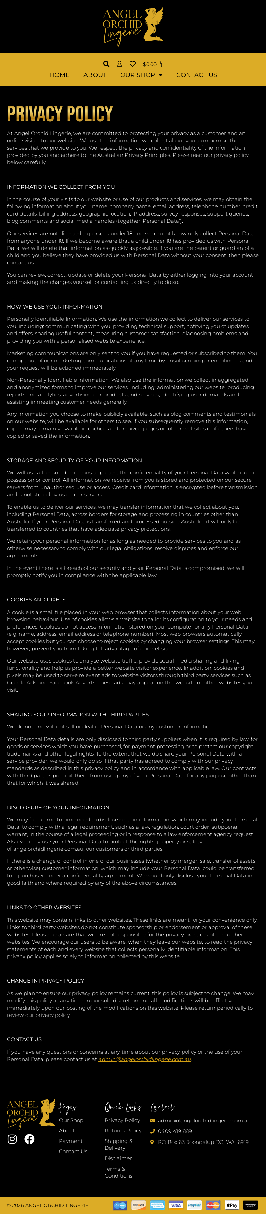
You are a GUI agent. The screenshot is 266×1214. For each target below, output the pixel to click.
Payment (71, 1141)
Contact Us (196, 75)
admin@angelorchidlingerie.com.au (144, 1059)
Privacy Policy (122, 1120)
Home (59, 75)
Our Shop (141, 75)
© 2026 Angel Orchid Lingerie (47, 1205)
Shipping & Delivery (119, 1144)
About (94, 75)
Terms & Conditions (118, 1172)
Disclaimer (118, 1158)
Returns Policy (123, 1130)
